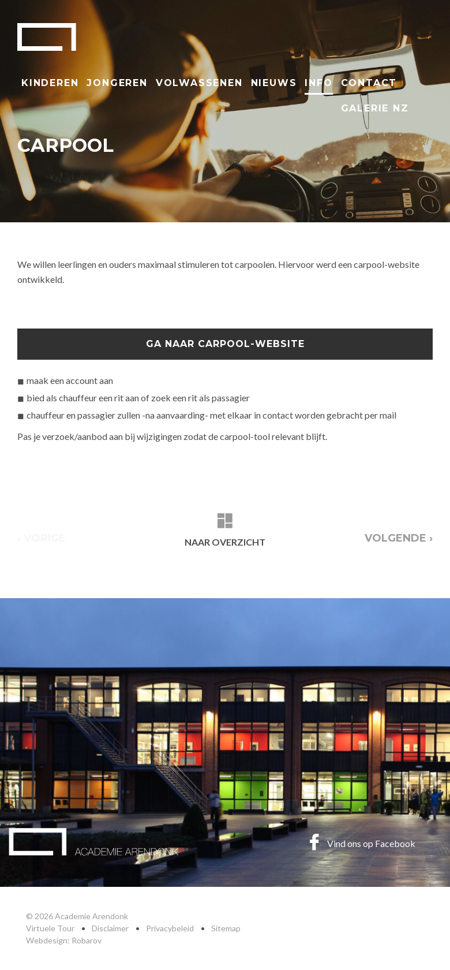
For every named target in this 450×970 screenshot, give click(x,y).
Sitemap (226, 928)
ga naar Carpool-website (225, 343)
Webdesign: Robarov (64, 940)
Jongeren (117, 82)
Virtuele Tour (50, 928)
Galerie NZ (375, 108)
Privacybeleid (170, 928)
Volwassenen (199, 82)
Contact (369, 82)
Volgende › (399, 538)
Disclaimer (110, 928)
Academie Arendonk (46, 37)
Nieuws (274, 82)
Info (318, 82)
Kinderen (49, 82)
